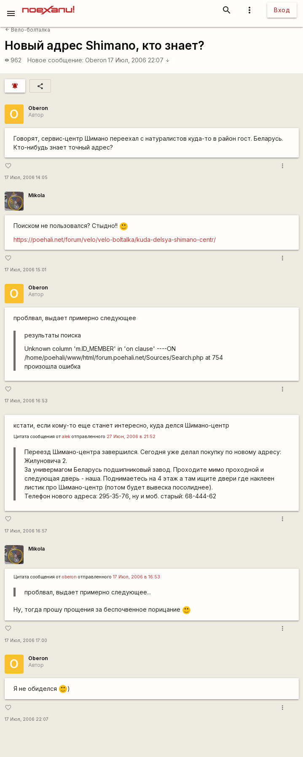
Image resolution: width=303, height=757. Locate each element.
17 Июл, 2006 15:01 (25, 270)
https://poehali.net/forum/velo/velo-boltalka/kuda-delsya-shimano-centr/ (114, 239)
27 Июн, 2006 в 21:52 (131, 436)
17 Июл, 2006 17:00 (26, 640)
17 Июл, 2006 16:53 (26, 401)
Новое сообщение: (55, 60)
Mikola (36, 195)
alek (66, 436)
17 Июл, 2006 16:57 (26, 531)
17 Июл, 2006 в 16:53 (136, 577)
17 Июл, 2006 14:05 (26, 177)
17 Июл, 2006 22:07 (139, 60)
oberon (69, 577)
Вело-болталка (28, 30)
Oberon (96, 60)
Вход (282, 9)
